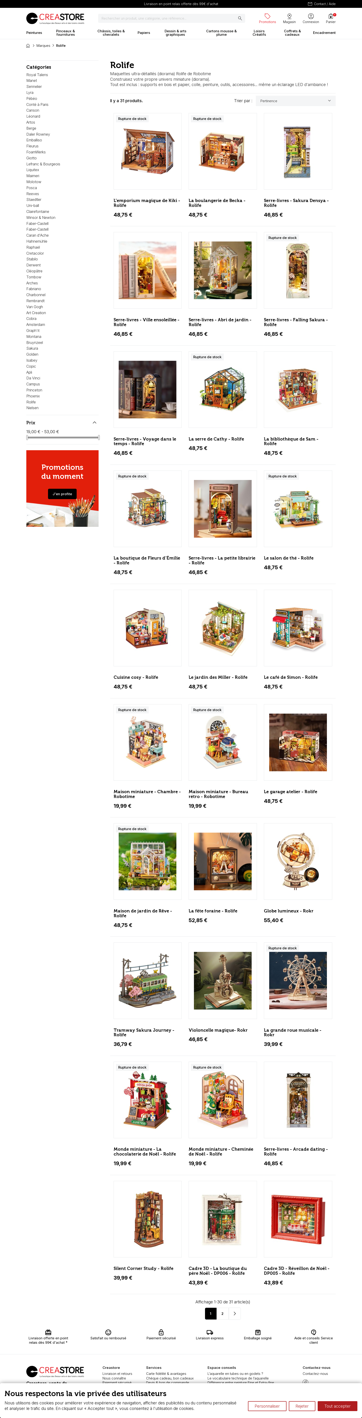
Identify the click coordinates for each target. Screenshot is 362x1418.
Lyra (29, 92)
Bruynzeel (34, 342)
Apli (29, 372)
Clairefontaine (37, 211)
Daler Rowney (38, 134)
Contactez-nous (315, 1373)
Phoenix (33, 396)
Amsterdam (35, 324)
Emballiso (34, 140)
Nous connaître (114, 1378)
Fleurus (32, 146)
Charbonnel (35, 294)
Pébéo (31, 98)
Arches (32, 283)
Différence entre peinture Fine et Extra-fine (241, 1382)
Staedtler (33, 199)
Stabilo (32, 259)
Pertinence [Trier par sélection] (296, 101)
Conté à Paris (37, 104)
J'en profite (62, 494)
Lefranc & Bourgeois (43, 164)
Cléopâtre (34, 271)
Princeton (34, 390)
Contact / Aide (321, 4)
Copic (31, 366)
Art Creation (36, 312)
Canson (32, 110)
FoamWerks (36, 152)
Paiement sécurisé (117, 1382)
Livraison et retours (117, 1373)
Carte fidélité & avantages (166, 1373)
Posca (31, 187)
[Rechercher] (171, 18)
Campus (33, 384)
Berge (31, 128)
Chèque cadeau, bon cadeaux (170, 1378)
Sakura (32, 348)
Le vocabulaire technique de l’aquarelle (238, 1378)
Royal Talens (37, 74)
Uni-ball (32, 205)
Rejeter (302, 1406)
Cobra (31, 318)
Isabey (31, 360)
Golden (32, 354)
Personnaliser (267, 1406)
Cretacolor (35, 253)
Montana (33, 336)
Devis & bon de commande (167, 1382)
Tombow (33, 277)
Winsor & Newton (40, 217)
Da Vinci (33, 378)
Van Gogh (34, 306)
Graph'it (32, 330)
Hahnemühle (36, 241)
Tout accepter (337, 1406)
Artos (30, 122)
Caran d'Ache (37, 235)
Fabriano (33, 288)
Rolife (31, 402)
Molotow (33, 181)
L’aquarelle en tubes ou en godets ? (235, 1373)
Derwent (33, 265)
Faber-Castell (37, 223)
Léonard (33, 116)
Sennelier (34, 86)
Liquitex (32, 169)
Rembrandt (35, 300)
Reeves (32, 193)
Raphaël (33, 247)
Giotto (31, 158)
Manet (31, 80)
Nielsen (32, 407)
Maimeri (32, 175)
